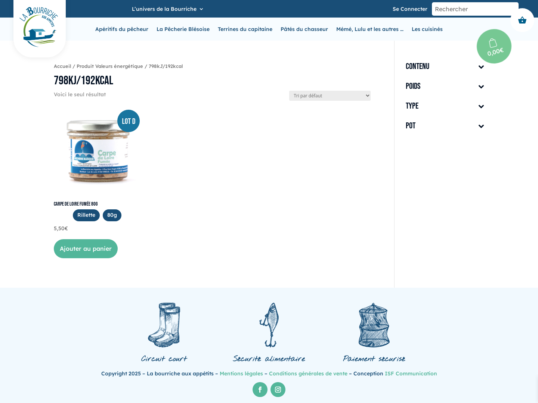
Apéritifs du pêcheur (121, 29)
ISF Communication (411, 373)
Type (445, 106)
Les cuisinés (427, 29)
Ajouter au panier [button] (86, 248)
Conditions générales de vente (308, 373)
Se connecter (410, 9)
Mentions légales (241, 373)
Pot (445, 126)
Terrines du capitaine (245, 29)
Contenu (445, 67)
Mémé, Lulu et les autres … (370, 29)
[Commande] (330, 96)
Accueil (62, 66)
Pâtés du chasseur (304, 29)
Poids (445, 86)
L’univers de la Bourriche (164, 9)
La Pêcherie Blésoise (183, 29)
